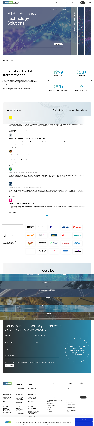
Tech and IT (49, 411)
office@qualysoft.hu (20, 400)
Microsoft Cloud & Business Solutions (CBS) (55, 389)
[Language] (16, 3)
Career (82, 2)
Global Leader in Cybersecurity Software (71, 390)
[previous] (46, 215)
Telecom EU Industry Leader (71, 405)
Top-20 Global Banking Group (71, 411)
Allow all (84, 414)
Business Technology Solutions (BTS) (54, 386)
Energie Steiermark (70, 388)
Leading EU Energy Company (70, 396)
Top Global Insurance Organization (71, 408)
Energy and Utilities (51, 405)
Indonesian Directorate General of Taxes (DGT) (71, 393)
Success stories (59, 2)
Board (81, 386)
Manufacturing (50, 403)
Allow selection (83, 418)
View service (58, 44)
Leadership (82, 388)
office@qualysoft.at (7, 399)
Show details (65, 422)
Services (44, 2)
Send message (9, 365)
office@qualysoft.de (32, 388)
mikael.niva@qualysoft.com (33, 399)
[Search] (90, 3)
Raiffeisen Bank (70, 402)
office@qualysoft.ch (20, 388)
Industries (51, 2)
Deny (84, 422)
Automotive (49, 409)
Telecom (49, 407)
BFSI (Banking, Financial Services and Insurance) (54, 401)
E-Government (50, 394)
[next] (47, 215)
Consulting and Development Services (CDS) (55, 392)
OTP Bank (69, 398)
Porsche (68, 400)
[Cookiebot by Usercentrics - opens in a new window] (8, 424)
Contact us (74, 2)
